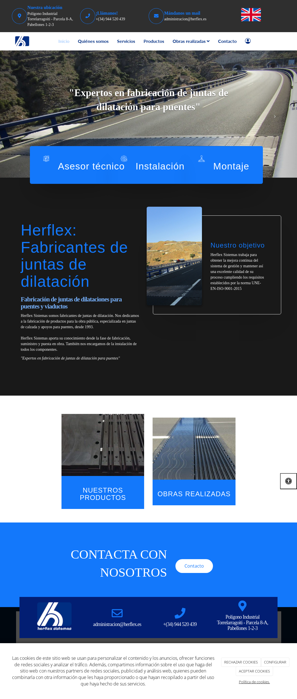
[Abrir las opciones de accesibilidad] (288, 481)
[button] (22, 114)
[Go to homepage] (22, 41)
